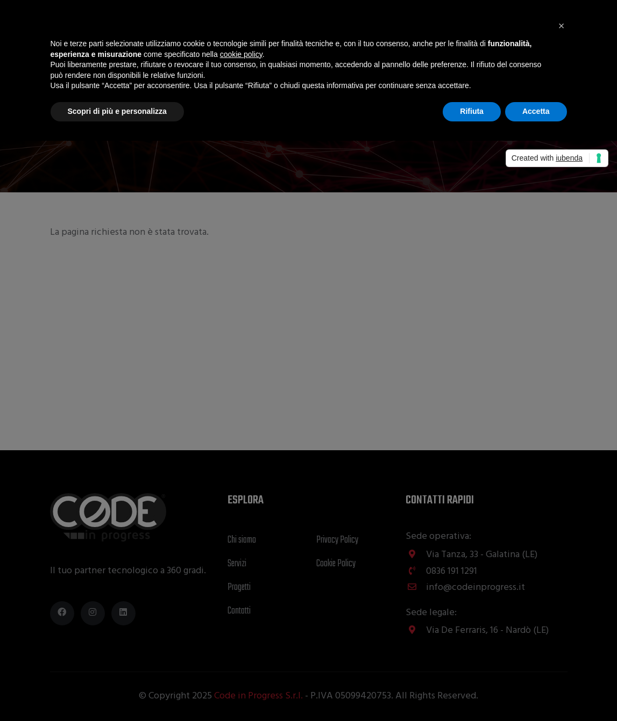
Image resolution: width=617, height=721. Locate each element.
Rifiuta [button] (472, 111)
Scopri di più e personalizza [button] (117, 111)
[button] (561, 25)
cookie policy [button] (241, 54)
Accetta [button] (536, 111)
